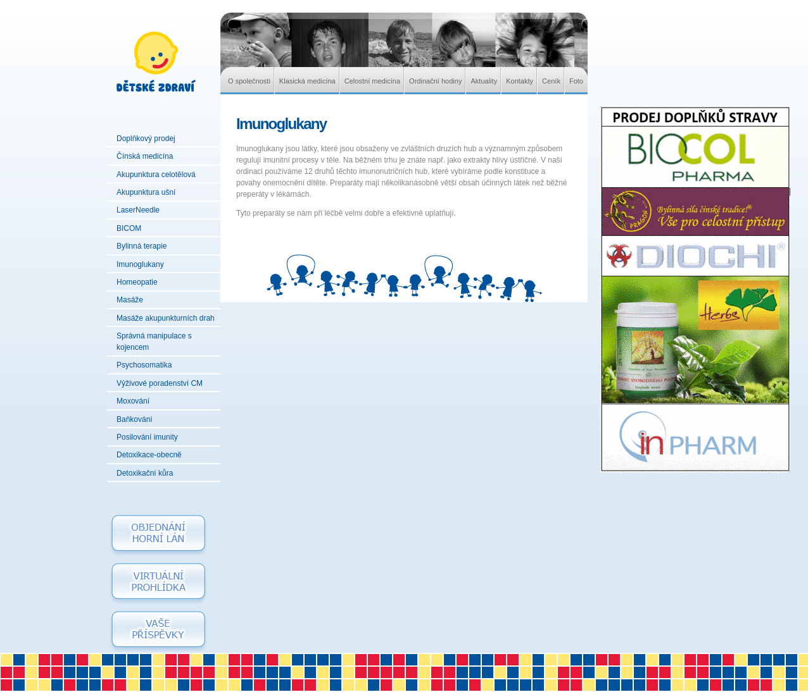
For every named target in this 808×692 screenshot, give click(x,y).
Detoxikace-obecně (149, 454)
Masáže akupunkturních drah (166, 318)
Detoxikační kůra (145, 473)
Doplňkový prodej (146, 138)
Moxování (133, 401)
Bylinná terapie (142, 246)
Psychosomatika (144, 365)
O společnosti (249, 81)
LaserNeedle (138, 210)
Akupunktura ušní (146, 192)
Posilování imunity (147, 437)
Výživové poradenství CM (160, 383)
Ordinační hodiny (435, 81)
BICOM (129, 228)
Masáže (130, 299)
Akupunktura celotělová (156, 174)
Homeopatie (137, 282)
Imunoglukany (140, 264)
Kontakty (519, 81)
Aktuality (483, 81)
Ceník (551, 81)
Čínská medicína (145, 156)
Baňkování (135, 419)
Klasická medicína (307, 81)
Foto (576, 81)
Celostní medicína (372, 81)
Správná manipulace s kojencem (154, 341)
